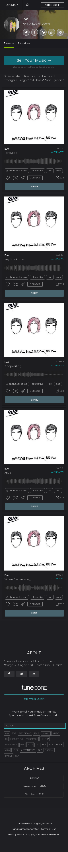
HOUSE (15, 750)
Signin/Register (43, 823)
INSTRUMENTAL (16, 739)
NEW (17, 756)
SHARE (34, 186)
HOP (51, 744)
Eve (25, 19)
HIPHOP (44, 739)
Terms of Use (48, 829)
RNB (7, 733)
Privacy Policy (16, 834)
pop (50, 170)
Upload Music (24, 823)
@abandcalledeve (16, 170)
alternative (57, 152)
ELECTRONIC (25, 733)
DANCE (8, 755)
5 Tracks (9, 43)
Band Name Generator (25, 829)
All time (34, 778)
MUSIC (55, 733)
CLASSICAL (49, 750)
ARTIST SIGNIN (52, 4)
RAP (40, 750)
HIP (44, 744)
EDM (37, 744)
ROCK (59, 744)
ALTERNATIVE (28, 750)
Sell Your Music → (34, 60)
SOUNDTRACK (32, 739)
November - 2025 (35, 786)
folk (49, 383)
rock (58, 170)
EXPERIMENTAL (11, 744)
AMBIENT (46, 733)
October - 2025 (34, 794)
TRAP (36, 733)
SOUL (22, 744)
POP (14, 733)
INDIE (30, 744)
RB (6, 739)
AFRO (7, 750)
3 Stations (24, 43)
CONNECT (35, 177)
